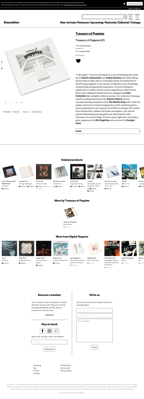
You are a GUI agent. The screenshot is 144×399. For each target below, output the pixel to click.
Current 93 (39, 181)
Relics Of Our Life (93, 260)
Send (94, 347)
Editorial (123, 22)
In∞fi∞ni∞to (57, 184)
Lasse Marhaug (7, 181)
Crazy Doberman (109, 258)
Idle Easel (5, 260)
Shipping (37, 365)
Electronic (16, 112)
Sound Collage (36, 112)
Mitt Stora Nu (67, 224)
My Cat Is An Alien (59, 181)
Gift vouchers (66, 371)
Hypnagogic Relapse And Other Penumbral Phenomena (111, 263)
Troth (3, 258)
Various (90, 181)
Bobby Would (91, 258)
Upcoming (96, 22)
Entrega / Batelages (25, 184)
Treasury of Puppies (90, 33)
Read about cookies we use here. (75, 5)
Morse (124, 260)
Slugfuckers (57, 258)
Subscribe (49, 349)
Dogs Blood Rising (76, 184)
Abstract (26, 112)
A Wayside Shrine (25, 260)
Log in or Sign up (134, 9)
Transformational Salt (60, 260)
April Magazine (75, 258)
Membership (66, 365)
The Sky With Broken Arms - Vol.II (112, 185)
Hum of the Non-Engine (41, 261)
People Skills (40, 258)
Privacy (36, 371)
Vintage (135, 22)
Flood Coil (5, 186)
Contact (36, 373)
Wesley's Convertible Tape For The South (77, 261)
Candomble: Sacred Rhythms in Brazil (94, 185)
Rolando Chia (23, 181)
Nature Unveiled (41, 184)
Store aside (65, 368)
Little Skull (22, 258)
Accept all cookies (134, 4)
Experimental (85, 51)
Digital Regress (85, 46)
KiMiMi (124, 181)
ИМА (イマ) (125, 184)
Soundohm (11, 22)
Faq (34, 368)
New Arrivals (68, 22)
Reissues (83, 22)
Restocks (111, 22)
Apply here (49, 315)
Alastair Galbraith (128, 258)
